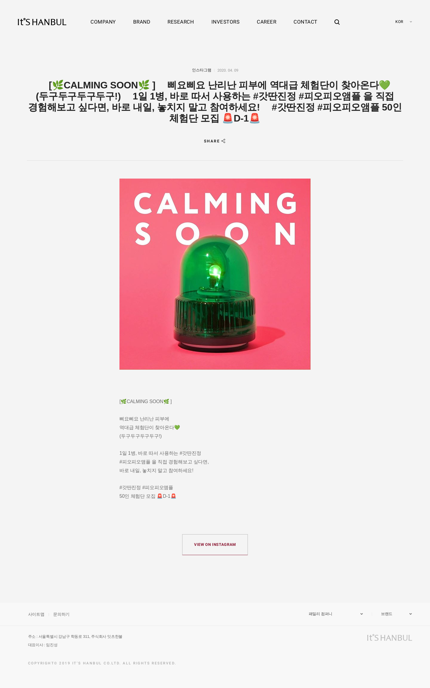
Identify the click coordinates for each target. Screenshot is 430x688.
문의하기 (61, 614)
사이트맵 (36, 614)
